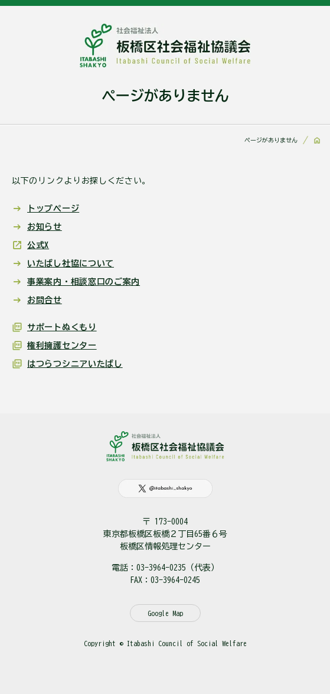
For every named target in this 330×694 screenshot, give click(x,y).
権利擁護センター (62, 345)
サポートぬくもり (62, 327)
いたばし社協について (70, 263)
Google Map (165, 613)
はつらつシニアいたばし (75, 364)
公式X (38, 245)
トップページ (53, 208)
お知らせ (44, 227)
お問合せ (44, 300)
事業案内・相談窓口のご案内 (83, 282)
